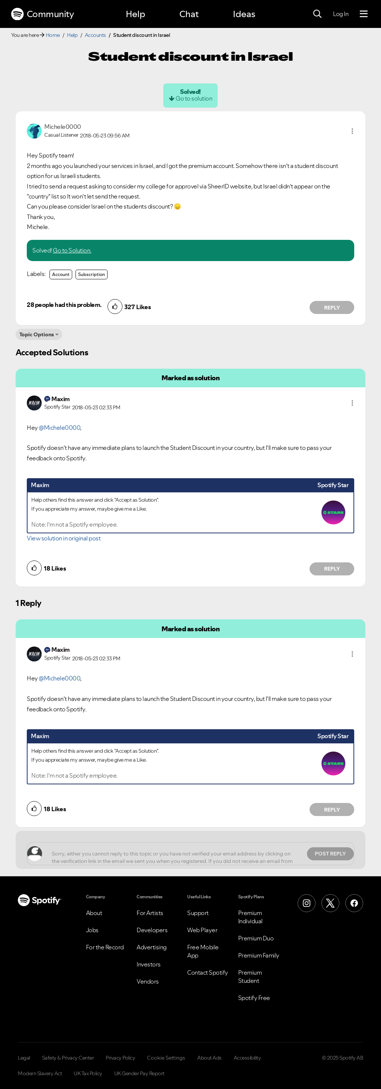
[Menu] (364, 14)
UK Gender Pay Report (139, 1073)
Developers (152, 930)
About (94, 913)
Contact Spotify (207, 972)
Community (42, 14)
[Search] (317, 14)
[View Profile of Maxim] (60, 399)
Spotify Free (254, 998)
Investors (149, 964)
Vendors (148, 981)
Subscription (91, 274)
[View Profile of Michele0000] (62, 127)
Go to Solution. (72, 250)
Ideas (244, 14)
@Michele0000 (59, 427)
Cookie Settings (166, 1057)
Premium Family (258, 955)
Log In (340, 14)
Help (135, 14)
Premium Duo (256, 938)
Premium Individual (250, 917)
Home (53, 35)
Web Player (202, 930)
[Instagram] (307, 903)
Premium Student (250, 976)
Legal (24, 1057)
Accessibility (247, 1057)
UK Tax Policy (88, 1073)
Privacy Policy (120, 1057)
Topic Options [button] (36, 334)
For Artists (150, 913)
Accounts (95, 35)
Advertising (152, 947)
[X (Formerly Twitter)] (330, 903)
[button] (352, 131)
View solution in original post (63, 538)
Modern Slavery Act (40, 1073)
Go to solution (194, 98)
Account (61, 274)
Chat (189, 14)
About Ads (209, 1057)
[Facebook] (354, 903)
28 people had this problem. (64, 305)
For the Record (105, 947)
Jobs (92, 930)
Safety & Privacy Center (68, 1057)
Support (198, 913)
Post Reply (330, 853)
